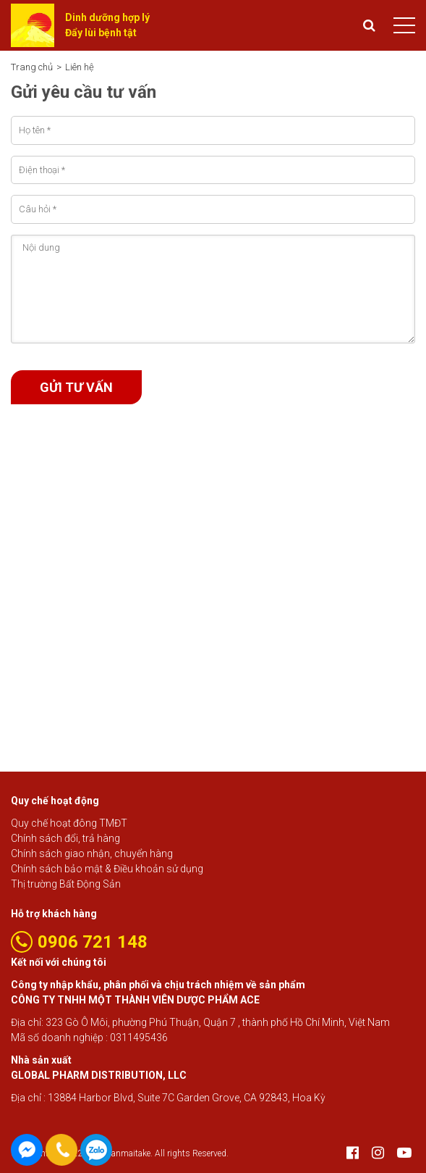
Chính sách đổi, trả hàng (65, 838)
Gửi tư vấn (76, 387)
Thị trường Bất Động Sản (66, 884)
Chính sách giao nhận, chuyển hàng (92, 853)
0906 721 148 (96, 1150)
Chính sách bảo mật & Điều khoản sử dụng (107, 868)
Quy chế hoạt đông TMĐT (69, 823)
